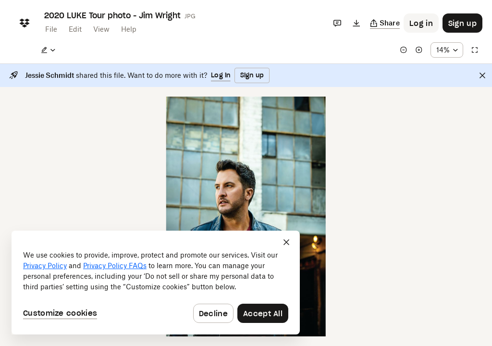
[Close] (482, 75)
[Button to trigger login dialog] (421, 23)
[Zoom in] (419, 50)
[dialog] (156, 282)
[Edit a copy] (48, 50)
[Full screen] (474, 50)
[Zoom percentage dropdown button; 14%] (446, 50)
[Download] (356, 23)
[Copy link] (385, 23)
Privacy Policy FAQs (115, 265)
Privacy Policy (45, 265)
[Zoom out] (403, 50)
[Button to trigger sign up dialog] (462, 23)
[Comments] (337, 23)
